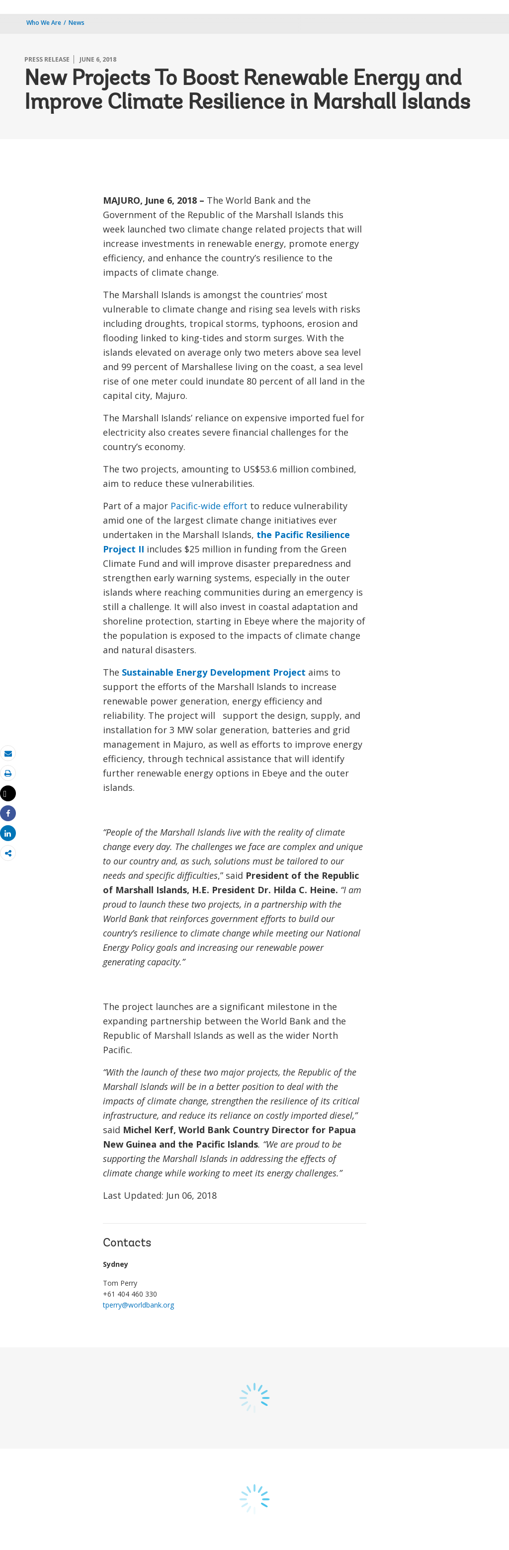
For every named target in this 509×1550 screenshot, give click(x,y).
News (77, 22)
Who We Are (43, 22)
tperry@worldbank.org (138, 1305)
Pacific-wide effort (209, 506)
